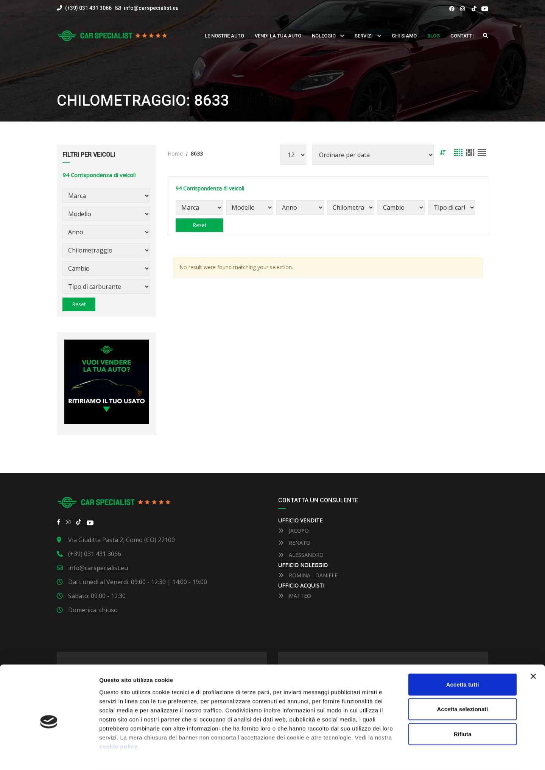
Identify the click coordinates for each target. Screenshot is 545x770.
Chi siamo (404, 36)
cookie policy (118, 716)
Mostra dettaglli (394, 755)
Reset (79, 304)
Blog (433, 36)
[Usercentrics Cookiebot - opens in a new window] (49, 755)
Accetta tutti (462, 654)
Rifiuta (463, 704)
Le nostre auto (224, 36)
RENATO (294, 542)
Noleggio (324, 36)
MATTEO (294, 595)
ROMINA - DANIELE (308, 575)
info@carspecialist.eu (151, 8)
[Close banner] (533, 646)
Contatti (462, 36)
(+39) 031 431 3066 (84, 8)
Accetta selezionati (462, 679)
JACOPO (293, 530)
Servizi (364, 36)
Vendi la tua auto (278, 36)
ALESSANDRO (301, 554)
